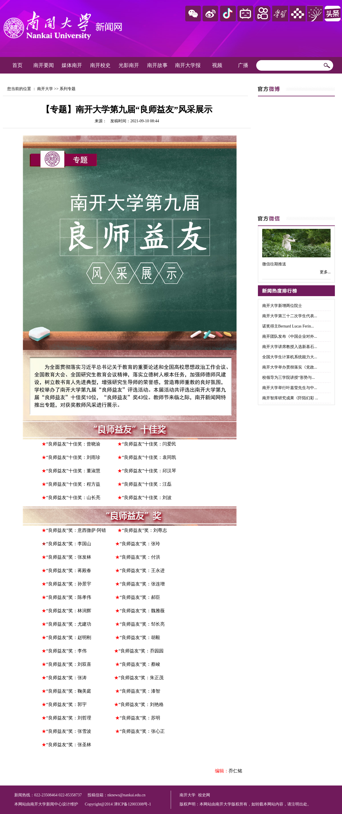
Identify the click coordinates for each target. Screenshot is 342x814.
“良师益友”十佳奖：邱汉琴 (149, 470)
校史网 (204, 795)
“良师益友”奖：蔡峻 (140, 664)
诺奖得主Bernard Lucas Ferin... (288, 326)
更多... (325, 272)
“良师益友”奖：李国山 (69, 543)
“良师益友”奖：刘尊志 (144, 530)
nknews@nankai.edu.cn (126, 795)
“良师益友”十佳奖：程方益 (73, 484)
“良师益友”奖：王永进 (142, 570)
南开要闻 (43, 65)
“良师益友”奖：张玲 (140, 543)
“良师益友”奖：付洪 (140, 557)
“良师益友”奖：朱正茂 (141, 677)
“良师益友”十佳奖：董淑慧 (75, 470)
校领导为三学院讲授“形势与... (288, 377)
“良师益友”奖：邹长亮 (142, 624)
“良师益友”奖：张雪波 (69, 731)
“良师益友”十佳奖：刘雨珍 (73, 457)
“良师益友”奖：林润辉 (68, 610)
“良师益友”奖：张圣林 (68, 744)
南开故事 (157, 65)
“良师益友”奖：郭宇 (66, 704)
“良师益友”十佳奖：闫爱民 (149, 443)
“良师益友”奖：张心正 (142, 731)
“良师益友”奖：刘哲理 (69, 717)
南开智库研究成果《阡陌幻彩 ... (290, 398)
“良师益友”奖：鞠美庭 (68, 691)
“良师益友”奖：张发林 (68, 557)
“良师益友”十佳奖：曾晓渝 (73, 443)
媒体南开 (72, 65)
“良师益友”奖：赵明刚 (68, 637)
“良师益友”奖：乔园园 (141, 650)
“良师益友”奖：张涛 (67, 677)
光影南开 (129, 65)
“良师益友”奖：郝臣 (140, 597)
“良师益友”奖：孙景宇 (68, 583)
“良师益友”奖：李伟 (66, 650)
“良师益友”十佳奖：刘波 (147, 497)
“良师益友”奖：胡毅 (140, 637)
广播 (243, 65)
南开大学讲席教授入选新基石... (289, 347)
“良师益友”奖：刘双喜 (68, 664)
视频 (217, 65)
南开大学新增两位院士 (282, 306)
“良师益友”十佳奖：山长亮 (73, 497)
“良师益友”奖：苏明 (140, 717)
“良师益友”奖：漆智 (140, 691)
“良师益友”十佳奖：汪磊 (147, 484)
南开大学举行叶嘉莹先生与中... (289, 388)
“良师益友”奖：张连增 (142, 583)
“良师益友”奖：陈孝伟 (68, 597)
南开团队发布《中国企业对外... (289, 336)
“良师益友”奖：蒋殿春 (69, 570)
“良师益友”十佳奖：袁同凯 (149, 457)
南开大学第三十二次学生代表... (289, 316)
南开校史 (100, 65)
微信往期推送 (274, 264)
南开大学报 (188, 65)
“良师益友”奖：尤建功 (70, 624)
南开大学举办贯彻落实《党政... (289, 367)
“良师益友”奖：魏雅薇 (142, 610)
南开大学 (45, 89)
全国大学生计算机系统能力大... (289, 357)
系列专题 (68, 89)
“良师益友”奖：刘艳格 (141, 704)
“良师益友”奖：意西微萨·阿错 (76, 530)
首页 (17, 65)
